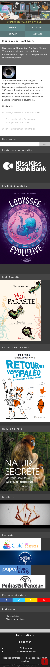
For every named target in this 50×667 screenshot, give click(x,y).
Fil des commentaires (15, 619)
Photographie (11, 122)
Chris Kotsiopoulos (14, 119)
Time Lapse (24, 122)
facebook (6, 600)
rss (31, 600)
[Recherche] (19, 144)
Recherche (9, 139)
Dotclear (19, 657)
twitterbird (19, 600)
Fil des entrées (12, 616)
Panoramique (30, 119)
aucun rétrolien (28, 128)
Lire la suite (7, 106)
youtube (43, 600)
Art (38, 112)
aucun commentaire (11, 128)
